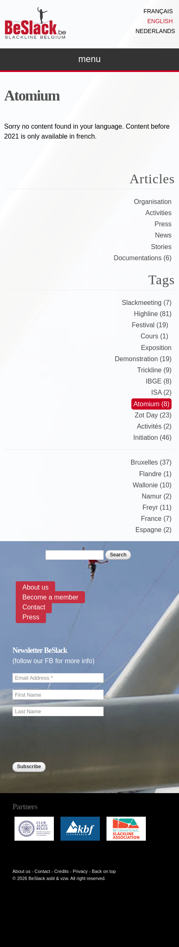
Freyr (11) (157, 507)
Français (158, 11)
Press (163, 224)
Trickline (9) (154, 370)
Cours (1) (154, 336)
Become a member (50, 597)
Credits (61, 871)
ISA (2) (161, 392)
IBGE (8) (159, 381)
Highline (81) (153, 313)
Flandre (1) (155, 473)
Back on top (104, 871)
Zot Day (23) (153, 415)
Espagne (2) (153, 529)
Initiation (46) (152, 437)
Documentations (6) (143, 257)
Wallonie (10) (152, 485)
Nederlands (155, 31)
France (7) (156, 518)
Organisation (153, 201)
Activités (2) (154, 426)
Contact (33, 607)
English (160, 21)
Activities (158, 212)
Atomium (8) (151, 404)
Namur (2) (157, 496)
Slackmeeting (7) (147, 302)
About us (35, 587)
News (163, 235)
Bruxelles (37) (151, 462)
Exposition (156, 347)
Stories (161, 246)
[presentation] (75, 789)
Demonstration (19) (143, 358)
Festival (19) (150, 324)
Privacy (80, 871)
